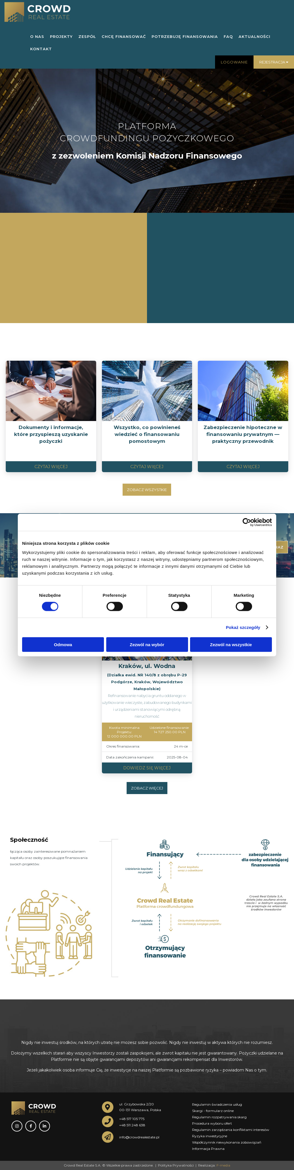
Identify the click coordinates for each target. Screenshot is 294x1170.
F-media (223, 1165)
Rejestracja (273, 62)
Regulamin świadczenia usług (217, 1104)
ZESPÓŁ (87, 36)
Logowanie (234, 62)
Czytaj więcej (50, 466)
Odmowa (63, 644)
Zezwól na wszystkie (231, 644)
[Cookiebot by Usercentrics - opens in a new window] (247, 522)
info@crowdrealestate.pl (139, 1137)
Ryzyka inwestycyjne (209, 1136)
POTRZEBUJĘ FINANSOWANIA (185, 36)
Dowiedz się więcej (147, 768)
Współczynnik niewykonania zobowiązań (226, 1142)
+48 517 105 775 (131, 1119)
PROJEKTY (61, 36)
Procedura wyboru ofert (212, 1123)
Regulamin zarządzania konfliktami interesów (230, 1129)
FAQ (228, 36)
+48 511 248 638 (132, 1125)
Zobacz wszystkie (147, 489)
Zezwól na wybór (147, 644)
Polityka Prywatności (176, 1165)
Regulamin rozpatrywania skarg (219, 1117)
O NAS (37, 36)
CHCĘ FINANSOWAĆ (124, 36)
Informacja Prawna (208, 1148)
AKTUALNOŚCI (254, 36)
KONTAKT (41, 49)
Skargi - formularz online (213, 1111)
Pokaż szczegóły (243, 627)
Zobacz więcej (147, 788)
